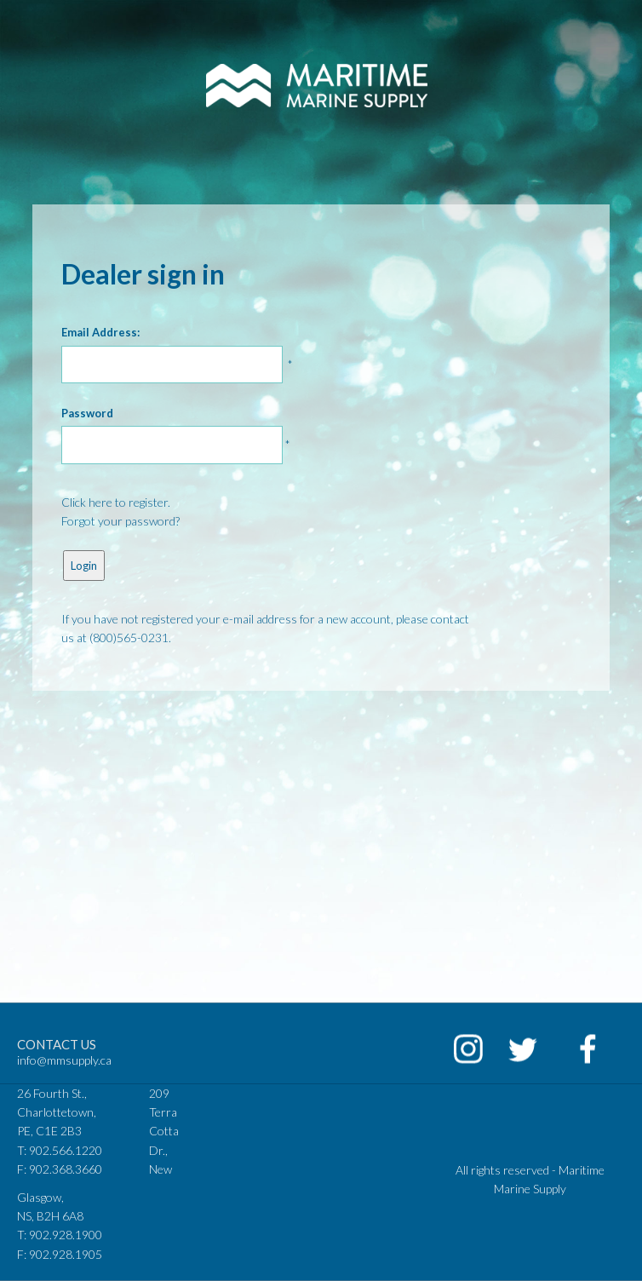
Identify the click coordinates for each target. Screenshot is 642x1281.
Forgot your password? (120, 521)
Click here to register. (115, 502)
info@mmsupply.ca (64, 1060)
